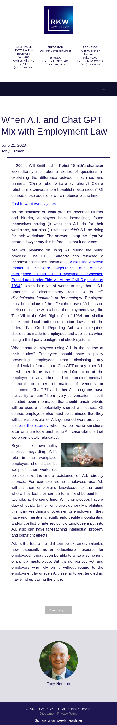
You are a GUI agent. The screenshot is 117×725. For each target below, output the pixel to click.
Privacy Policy (67, 713)
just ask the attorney (30, 425)
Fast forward (22, 204)
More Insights (59, 610)
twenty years (45, 204)
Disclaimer (47, 713)
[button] (103, 89)
